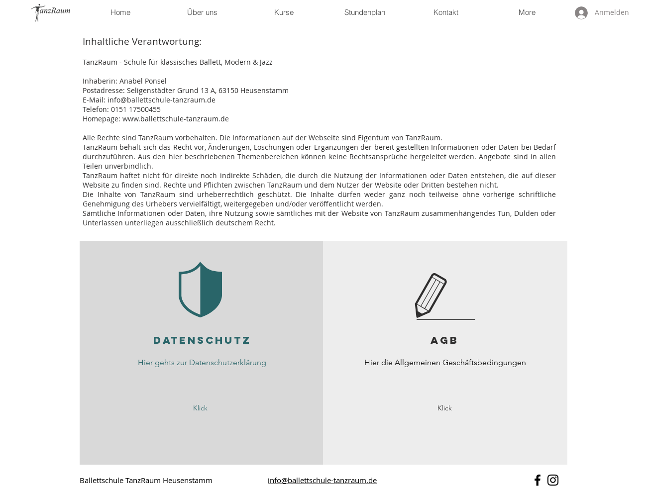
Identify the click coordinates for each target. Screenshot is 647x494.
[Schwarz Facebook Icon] (537, 480)
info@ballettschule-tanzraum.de (162, 99)
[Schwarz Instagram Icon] (552, 480)
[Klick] (200, 408)
